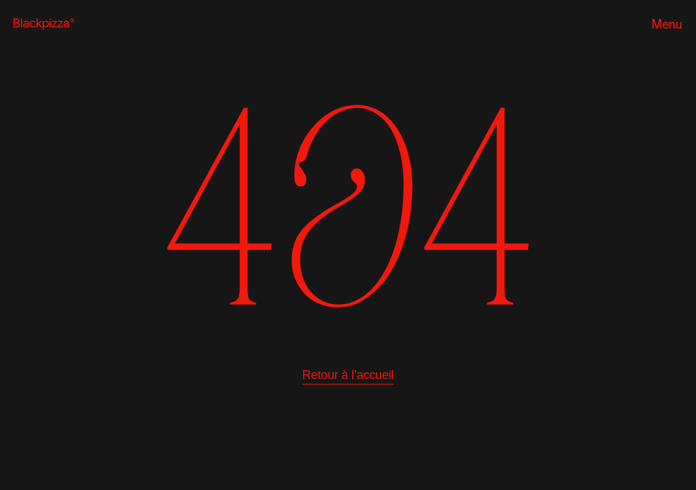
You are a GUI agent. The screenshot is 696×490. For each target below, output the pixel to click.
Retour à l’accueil (348, 375)
